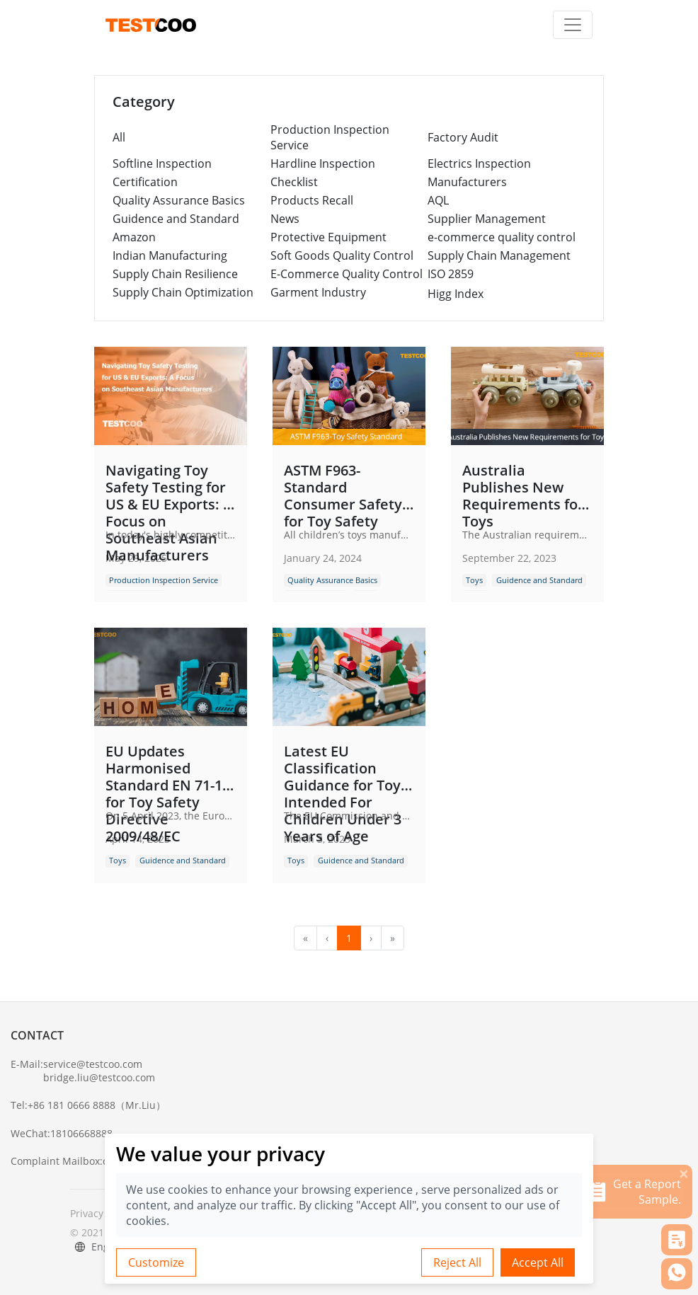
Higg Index (456, 293)
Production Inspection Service (329, 137)
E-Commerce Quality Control (346, 274)
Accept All (537, 1262)
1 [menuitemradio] (349, 938)
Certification (145, 182)
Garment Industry (318, 292)
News (284, 218)
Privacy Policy (101, 1213)
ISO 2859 (451, 274)
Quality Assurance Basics (179, 200)
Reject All (457, 1262)
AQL (438, 200)
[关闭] (684, 1173)
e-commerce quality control (502, 237)
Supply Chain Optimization (183, 292)
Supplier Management (487, 218)
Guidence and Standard (176, 218)
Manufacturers (467, 182)
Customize (156, 1262)
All (119, 137)
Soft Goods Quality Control (341, 255)
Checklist (294, 182)
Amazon (134, 237)
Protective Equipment (328, 237)
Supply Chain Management (499, 255)
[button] (676, 1239)
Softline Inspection (162, 163)
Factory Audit (463, 137)
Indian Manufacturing (170, 255)
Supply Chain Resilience (175, 274)
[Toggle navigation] (573, 25)
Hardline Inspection (322, 163)
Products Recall (311, 200)
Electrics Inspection (479, 163)
